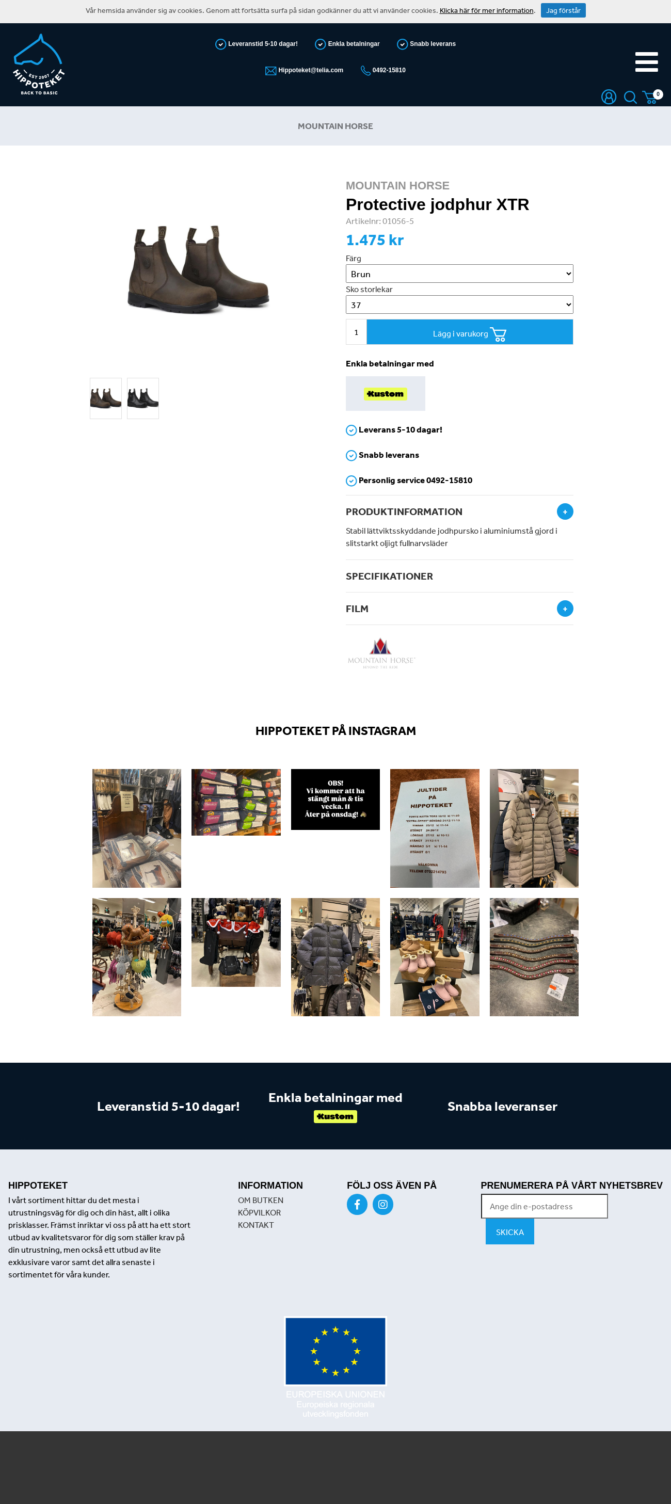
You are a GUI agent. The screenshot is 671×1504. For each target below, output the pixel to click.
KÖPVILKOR (259, 1212)
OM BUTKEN (260, 1200)
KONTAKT (256, 1225)
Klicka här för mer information (487, 10)
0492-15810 (388, 70)
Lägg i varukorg (470, 334)
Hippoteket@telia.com (310, 70)
